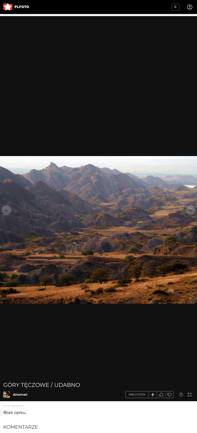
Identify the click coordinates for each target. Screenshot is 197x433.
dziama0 (20, 394)
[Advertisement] (98, 46)
